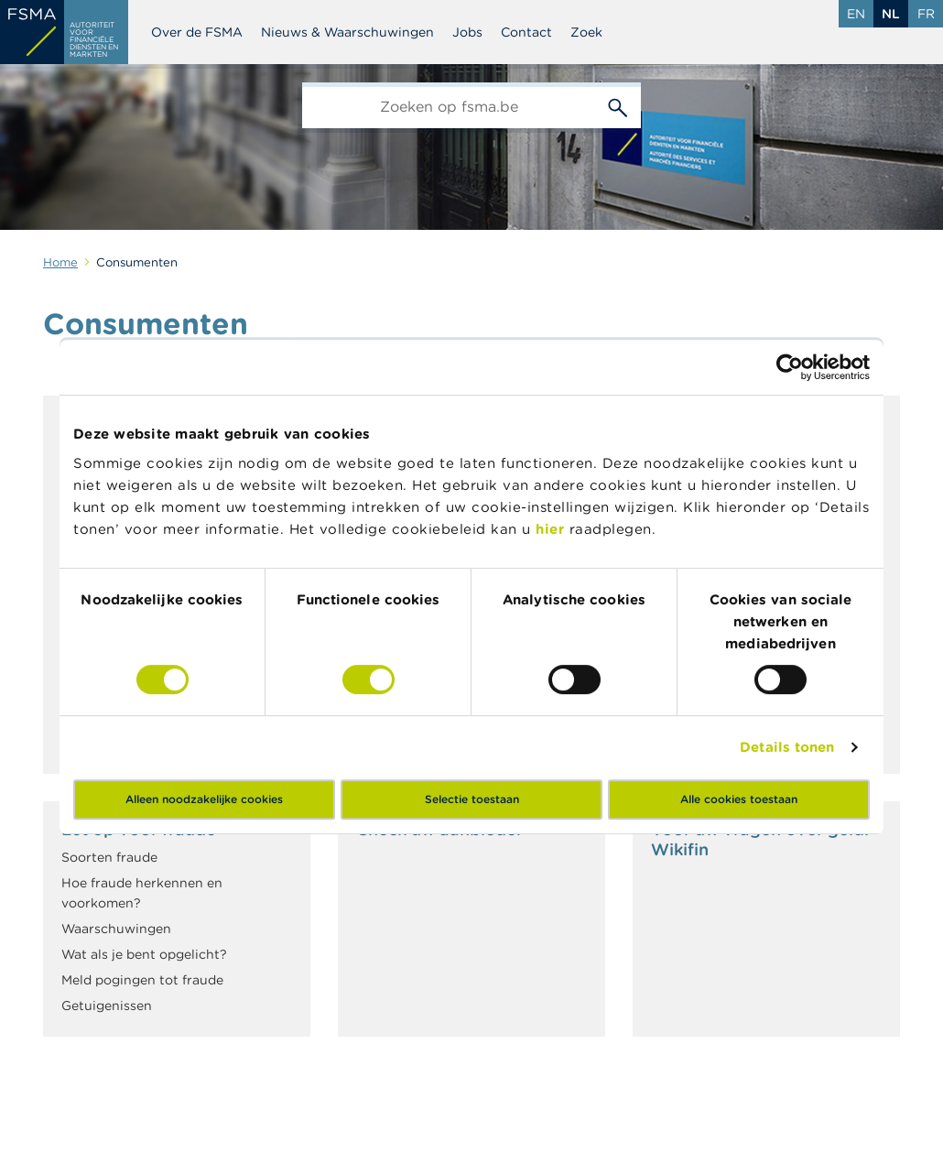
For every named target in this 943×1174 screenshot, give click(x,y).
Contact (526, 32)
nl (891, 13)
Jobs (467, 32)
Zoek (586, 32)
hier (552, 529)
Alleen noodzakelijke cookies (204, 799)
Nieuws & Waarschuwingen (347, 32)
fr (926, 13)
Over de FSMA (197, 32)
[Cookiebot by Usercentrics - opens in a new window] (790, 367)
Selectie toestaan (472, 799)
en (856, 13)
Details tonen (787, 746)
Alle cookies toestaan (738, 799)
